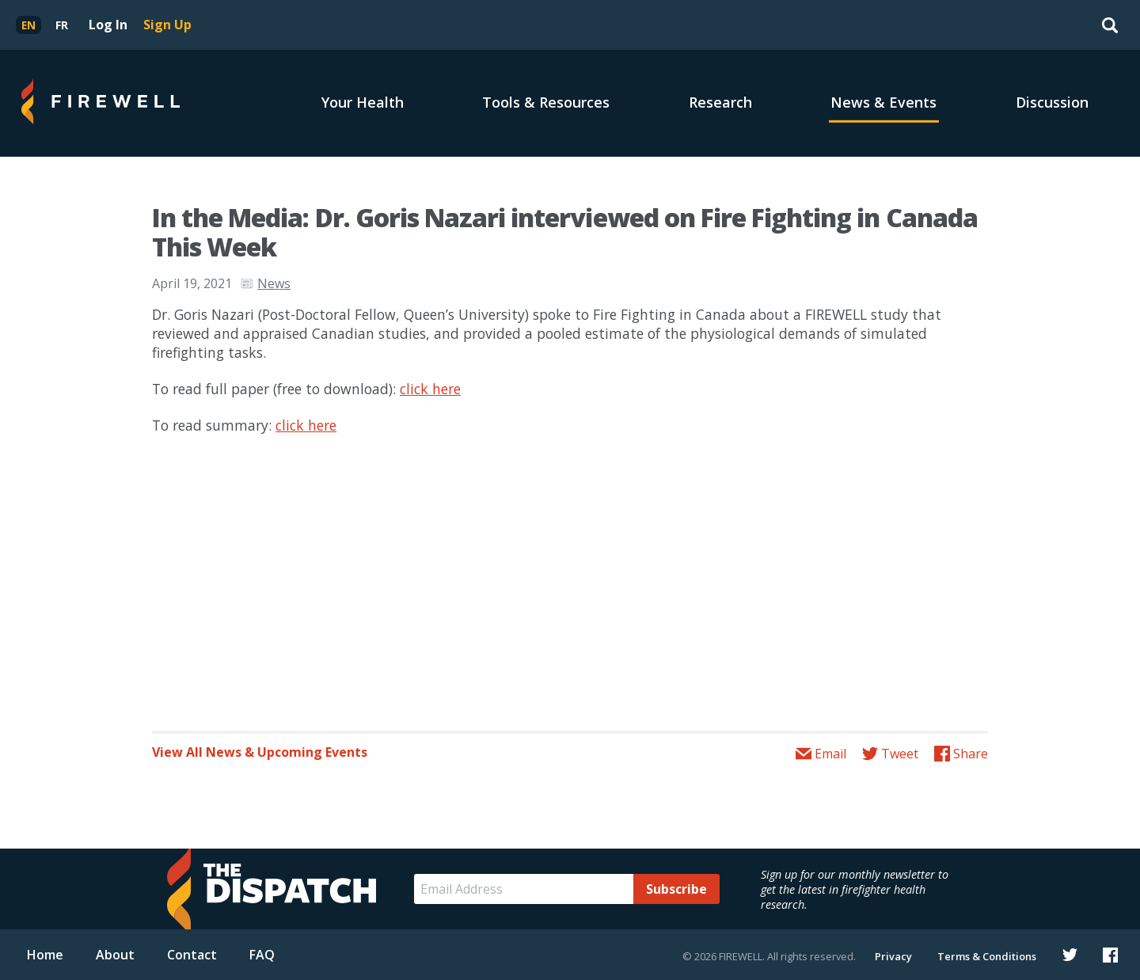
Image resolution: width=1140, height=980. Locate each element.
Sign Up (167, 24)
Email (830, 753)
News (274, 283)
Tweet (899, 753)
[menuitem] (28, 25)
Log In (108, 24)
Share (970, 753)
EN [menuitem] (28, 24)
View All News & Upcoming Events (259, 752)
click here (430, 388)
